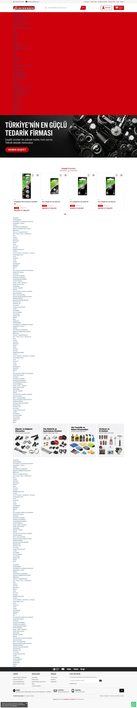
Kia (14, 63)
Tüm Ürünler (54, 677)
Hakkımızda (93, 1)
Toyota (15, 46)
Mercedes (16, 35)
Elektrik (15, 20)
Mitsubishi (16, 60)
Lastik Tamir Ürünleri (18, 79)
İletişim (122, 1)
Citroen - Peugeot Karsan (20, 27)
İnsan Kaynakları (36, 686)
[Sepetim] (116, 8)
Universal (15, 53)
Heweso (55, 699)
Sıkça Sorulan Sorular (19, 684)
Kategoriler (53, 681)
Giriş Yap (108, 7)
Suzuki (15, 56)
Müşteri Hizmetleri (102, 1)
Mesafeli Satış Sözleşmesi (20, 677)
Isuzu (14, 51)
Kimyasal (15, 69)
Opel (14, 39)
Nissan (15, 37)
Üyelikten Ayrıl (73, 683)
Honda (15, 32)
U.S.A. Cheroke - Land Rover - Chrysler (24, 48)
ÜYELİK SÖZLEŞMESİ (104, 696)
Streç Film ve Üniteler (19, 70)
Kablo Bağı (16, 81)
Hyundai (15, 34)
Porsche (15, 41)
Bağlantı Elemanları (18, 44)
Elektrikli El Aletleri (18, 93)
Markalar (53, 679)
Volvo (14, 55)
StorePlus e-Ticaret (69, 699)
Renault (15, 42)
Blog (117, 1)
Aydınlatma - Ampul (18, 18)
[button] (65, 214)
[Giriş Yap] (103, 7)
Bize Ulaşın (35, 677)
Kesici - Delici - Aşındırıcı (20, 77)
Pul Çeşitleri (16, 105)
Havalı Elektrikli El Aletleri (20, 74)
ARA (83, 7)
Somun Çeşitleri (17, 107)
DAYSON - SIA (17, 98)
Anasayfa (86, 1)
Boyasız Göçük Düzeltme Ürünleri (22, 91)
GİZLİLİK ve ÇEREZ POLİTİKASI (117, 696)
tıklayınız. (14, 706)
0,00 (120, 8)
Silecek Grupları (17, 88)
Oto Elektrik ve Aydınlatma (20, 22)
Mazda (15, 62)
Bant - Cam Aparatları (19, 90)
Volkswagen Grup (18, 49)
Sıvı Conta (16, 100)
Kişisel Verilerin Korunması (39, 681)
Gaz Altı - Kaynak (18, 83)
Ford (14, 30)
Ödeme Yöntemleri (18, 679)
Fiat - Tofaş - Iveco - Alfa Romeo (22, 28)
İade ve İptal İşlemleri (18, 681)
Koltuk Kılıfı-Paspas (18, 67)
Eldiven (15, 84)
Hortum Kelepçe (17, 76)
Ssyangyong (16, 58)
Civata (15, 104)
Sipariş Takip (111, 1)
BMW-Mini (16, 25)
